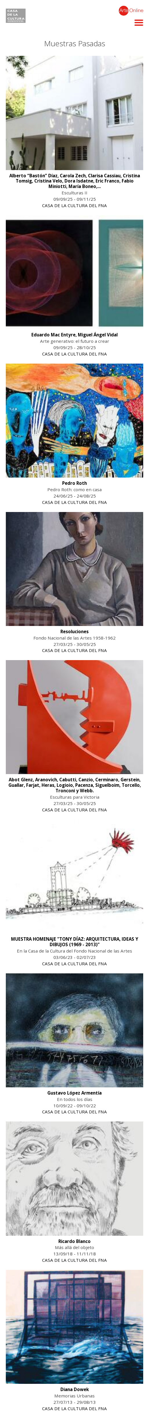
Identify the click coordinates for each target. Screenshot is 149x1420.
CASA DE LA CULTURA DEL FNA (74, 205)
